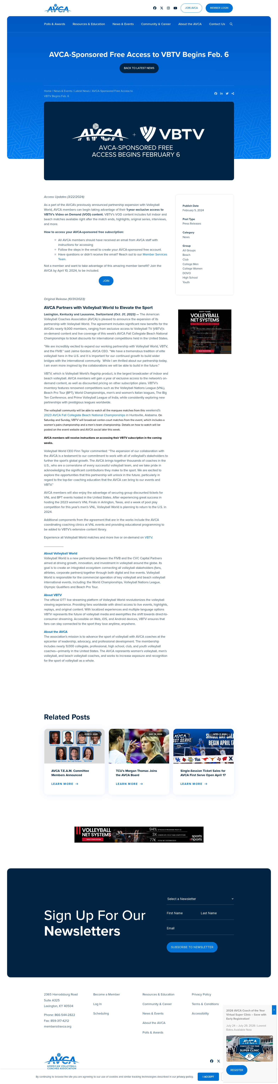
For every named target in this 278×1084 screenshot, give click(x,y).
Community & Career (156, 24)
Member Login (219, 8)
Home (47, 91)
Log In (97, 997)
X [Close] (274, 1009)
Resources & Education (89, 24)
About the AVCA (190, 24)
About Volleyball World (60, 553)
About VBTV (53, 595)
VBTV (148, 537)
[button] (230, 24)
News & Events (123, 24)
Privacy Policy (201, 988)
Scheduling (101, 1007)
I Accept (208, 1077)
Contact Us (217, 24)
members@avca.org (57, 1020)
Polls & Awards (54, 24)
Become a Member (106, 988)
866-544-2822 (65, 1008)
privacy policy (185, 1077)
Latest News (82, 91)
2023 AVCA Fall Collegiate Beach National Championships (84, 415)
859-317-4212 (60, 1014)
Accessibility (200, 1007)
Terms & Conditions (205, 997)
